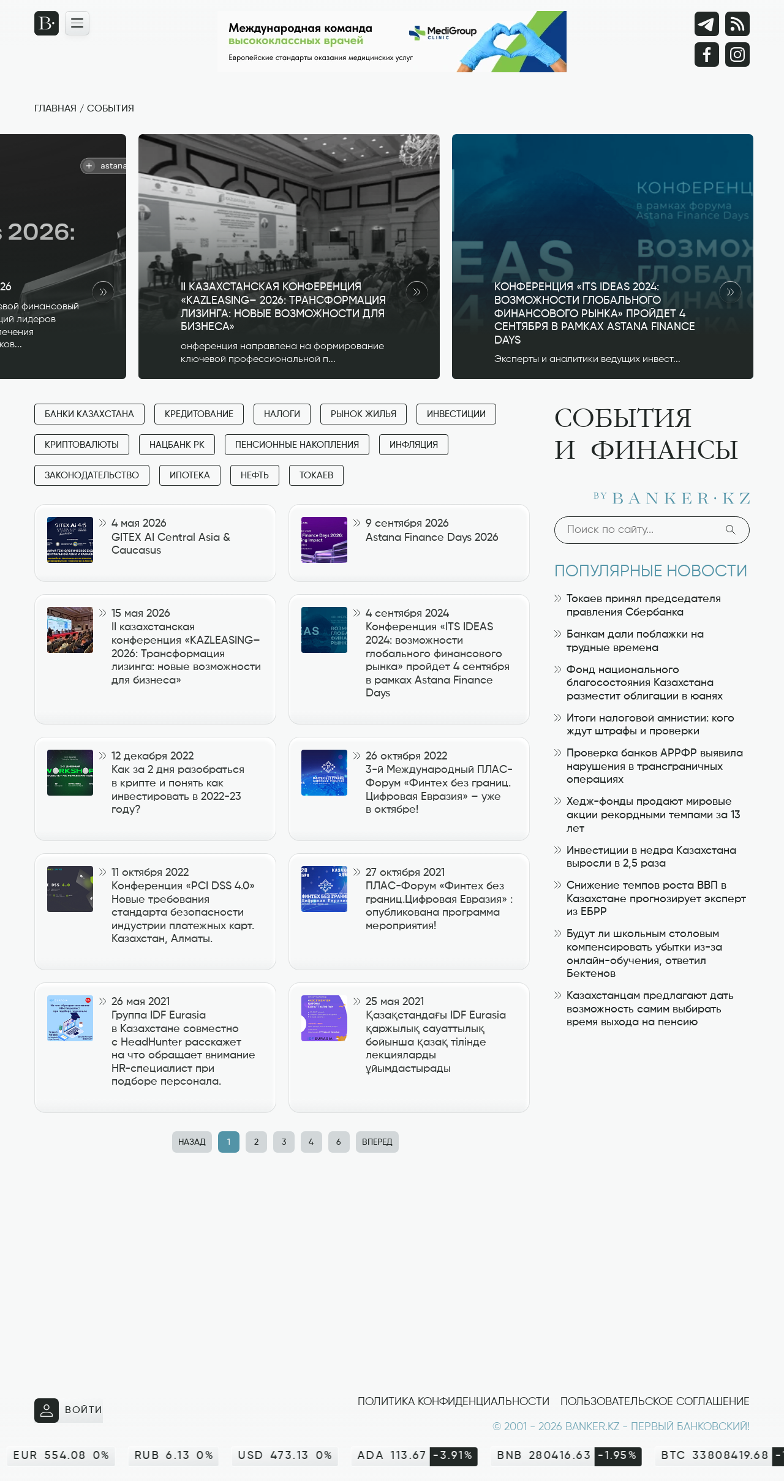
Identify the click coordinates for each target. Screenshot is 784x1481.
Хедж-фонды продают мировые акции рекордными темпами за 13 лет (647, 815)
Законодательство (92, 475)
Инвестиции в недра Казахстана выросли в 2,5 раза (645, 857)
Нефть (255, 475)
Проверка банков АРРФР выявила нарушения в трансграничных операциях (648, 766)
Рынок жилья (363, 414)
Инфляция (414, 445)
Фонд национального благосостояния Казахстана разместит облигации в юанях (638, 683)
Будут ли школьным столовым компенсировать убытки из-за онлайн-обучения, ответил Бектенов (638, 954)
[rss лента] (737, 24)
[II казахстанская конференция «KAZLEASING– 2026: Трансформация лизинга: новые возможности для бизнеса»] (289, 256)
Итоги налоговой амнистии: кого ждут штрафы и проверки (644, 725)
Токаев (316, 475)
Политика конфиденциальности (453, 1402)
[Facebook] (707, 54)
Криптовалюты (82, 445)
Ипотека (190, 475)
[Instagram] (737, 54)
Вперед (377, 1142)
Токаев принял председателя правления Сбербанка (637, 606)
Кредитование (199, 414)
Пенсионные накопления (297, 445)
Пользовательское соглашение (655, 1402)
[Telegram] (707, 24)
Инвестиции (456, 414)
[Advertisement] (285, 1261)
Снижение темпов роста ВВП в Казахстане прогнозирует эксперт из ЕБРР (650, 899)
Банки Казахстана (89, 414)
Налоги (282, 414)
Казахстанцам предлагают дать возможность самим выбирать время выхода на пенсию (644, 1009)
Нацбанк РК (177, 445)
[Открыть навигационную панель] (77, 23)
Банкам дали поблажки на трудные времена (629, 641)
